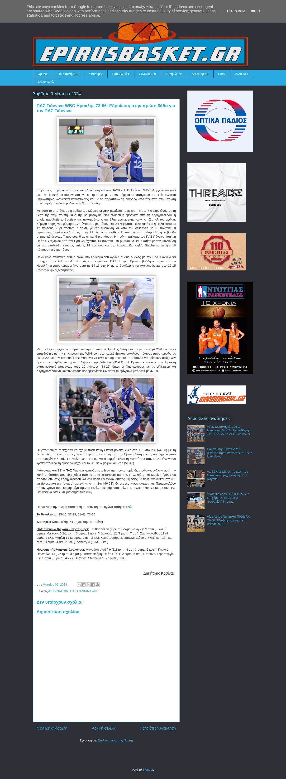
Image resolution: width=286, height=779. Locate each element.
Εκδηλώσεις (174, 74)
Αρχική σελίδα (103, 728)
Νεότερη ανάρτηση (52, 728)
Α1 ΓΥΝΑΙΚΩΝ (58, 591)
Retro (222, 74)
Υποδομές (96, 74)
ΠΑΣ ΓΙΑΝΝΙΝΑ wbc (84, 591)
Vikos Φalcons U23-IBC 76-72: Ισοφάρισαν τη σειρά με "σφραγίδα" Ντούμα (228, 497)
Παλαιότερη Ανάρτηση (158, 728)
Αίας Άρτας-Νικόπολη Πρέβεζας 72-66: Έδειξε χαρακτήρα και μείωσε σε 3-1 (228, 520)
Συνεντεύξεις (148, 74)
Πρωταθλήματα (68, 74)
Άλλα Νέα (241, 74)
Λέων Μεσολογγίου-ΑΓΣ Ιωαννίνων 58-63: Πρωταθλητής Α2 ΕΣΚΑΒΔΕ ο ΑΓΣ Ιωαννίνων (228, 430)
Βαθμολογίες (121, 74)
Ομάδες (43, 74)
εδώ (129, 507)
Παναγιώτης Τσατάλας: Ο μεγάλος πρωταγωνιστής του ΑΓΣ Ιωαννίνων (230, 452)
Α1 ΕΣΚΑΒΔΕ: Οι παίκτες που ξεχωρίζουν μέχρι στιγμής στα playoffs (227, 475)
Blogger (148, 769)
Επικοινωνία (46, 81)
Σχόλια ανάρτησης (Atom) (115, 740)
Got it (255, 11)
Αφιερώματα (200, 74)
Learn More (236, 11)
